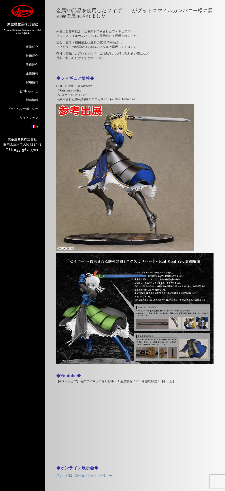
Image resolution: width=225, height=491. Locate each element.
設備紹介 (32, 64)
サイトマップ (29, 117)
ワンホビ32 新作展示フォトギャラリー (84, 475)
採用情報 (32, 82)
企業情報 (32, 73)
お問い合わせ (29, 91)
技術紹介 (32, 55)
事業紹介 (32, 47)
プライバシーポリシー (22, 108)
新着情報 (32, 100)
